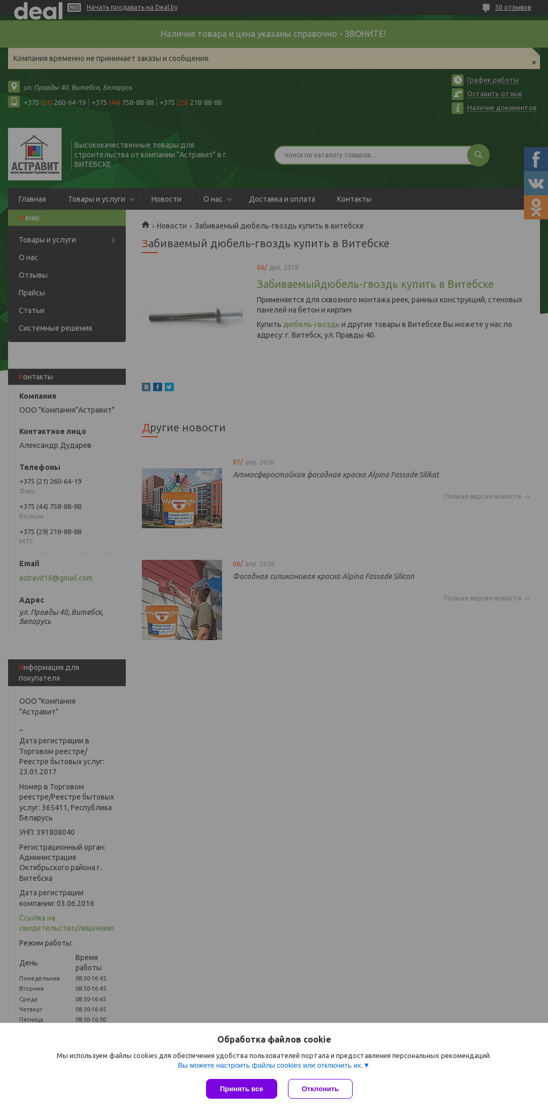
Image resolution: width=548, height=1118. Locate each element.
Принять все (241, 1089)
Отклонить (320, 1089)
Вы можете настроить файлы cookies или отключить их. (270, 1065)
